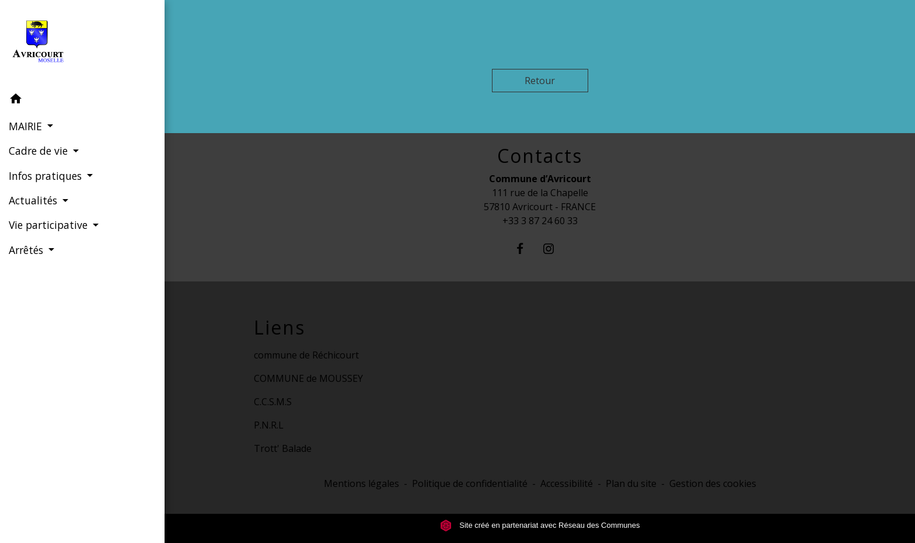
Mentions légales (361, 483)
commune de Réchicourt (306, 355)
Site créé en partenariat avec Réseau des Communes (540, 525)
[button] (82, 100)
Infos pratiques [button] (47, 176)
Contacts (539, 156)
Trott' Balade (283, 448)
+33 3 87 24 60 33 (540, 220)
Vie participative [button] (49, 225)
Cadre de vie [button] (40, 151)
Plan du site (631, 483)
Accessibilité (566, 483)
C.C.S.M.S (273, 401)
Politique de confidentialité (470, 483)
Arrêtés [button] (27, 250)
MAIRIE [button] (27, 126)
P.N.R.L (269, 425)
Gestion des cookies (712, 483)
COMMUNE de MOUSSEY (308, 378)
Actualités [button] (34, 200)
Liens (279, 327)
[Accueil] (82, 43)
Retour (540, 80)
